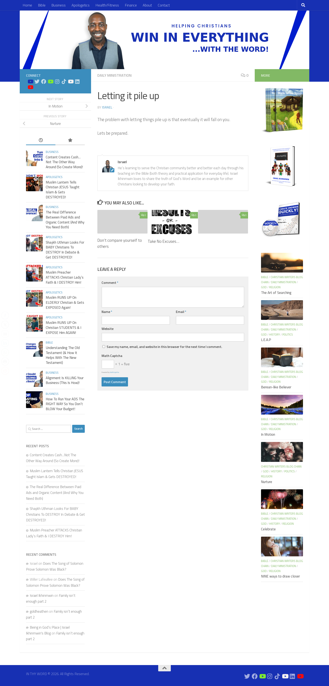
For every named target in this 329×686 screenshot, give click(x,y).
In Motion (268, 434)
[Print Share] (5, 362)
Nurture (266, 481)
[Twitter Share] (5, 325)
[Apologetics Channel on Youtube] (30, 87)
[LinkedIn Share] (5, 343)
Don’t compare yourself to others (119, 243)
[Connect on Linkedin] (77, 81)
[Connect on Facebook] (43, 81)
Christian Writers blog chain (281, 466)
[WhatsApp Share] (5, 352)
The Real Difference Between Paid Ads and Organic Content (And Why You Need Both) (65, 219)
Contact (164, 5)
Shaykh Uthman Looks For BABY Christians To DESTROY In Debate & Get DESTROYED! (65, 250)
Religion (275, 287)
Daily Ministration (114, 75)
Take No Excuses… (163, 241)
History (274, 334)
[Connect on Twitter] (36, 81)
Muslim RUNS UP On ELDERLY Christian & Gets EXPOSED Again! (65, 302)
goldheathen (39, 611)
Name (107, 311)
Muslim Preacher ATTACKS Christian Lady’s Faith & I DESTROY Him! (65, 277)
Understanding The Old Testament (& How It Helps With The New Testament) (63, 355)
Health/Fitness (107, 5)
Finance (131, 5)
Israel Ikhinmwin (42, 595)
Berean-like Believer (276, 387)
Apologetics (81, 5)
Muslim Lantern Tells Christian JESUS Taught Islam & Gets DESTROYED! (63, 190)
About (147, 5)
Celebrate (268, 529)
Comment (110, 282)
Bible (42, 5)
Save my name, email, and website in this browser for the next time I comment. (164, 346)
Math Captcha (112, 355)
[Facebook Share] (5, 315)
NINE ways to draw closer (280, 576)
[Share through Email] (5, 334)
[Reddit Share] (5, 371)
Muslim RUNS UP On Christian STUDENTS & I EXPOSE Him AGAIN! (63, 327)
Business (58, 5)
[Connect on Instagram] (57, 81)
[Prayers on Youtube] (70, 81)
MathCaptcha (114, 372)
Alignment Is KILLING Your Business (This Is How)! (65, 380)
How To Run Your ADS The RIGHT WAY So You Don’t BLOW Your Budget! (65, 404)
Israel (107, 107)
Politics (287, 334)
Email (181, 311)
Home (27, 5)
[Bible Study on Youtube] (30, 81)
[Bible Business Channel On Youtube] (50, 81)
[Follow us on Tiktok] (63, 81)
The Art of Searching (276, 292)
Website (108, 328)
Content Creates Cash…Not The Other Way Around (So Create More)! (64, 162)
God (264, 287)
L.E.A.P (266, 339)
